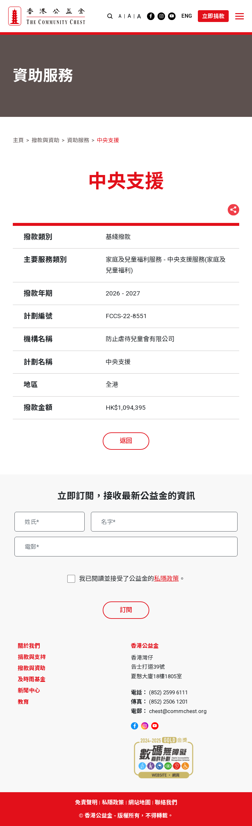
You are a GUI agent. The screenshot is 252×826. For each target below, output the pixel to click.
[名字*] (164, 522)
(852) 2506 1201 (168, 701)
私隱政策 (166, 578)
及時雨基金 (32, 679)
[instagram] (161, 16)
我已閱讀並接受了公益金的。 (132, 579)
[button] (110, 16)
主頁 (18, 140)
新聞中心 (29, 690)
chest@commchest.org (178, 711)
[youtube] (172, 16)
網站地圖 (139, 802)
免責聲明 (86, 802)
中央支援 (108, 140)
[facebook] (151, 16)
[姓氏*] (49, 522)
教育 (23, 702)
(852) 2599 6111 (168, 692)
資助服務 (78, 140)
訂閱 (126, 610)
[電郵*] (126, 546)
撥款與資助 (45, 140)
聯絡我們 (166, 802)
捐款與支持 (32, 657)
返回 (126, 441)
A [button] (119, 16)
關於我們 (29, 645)
